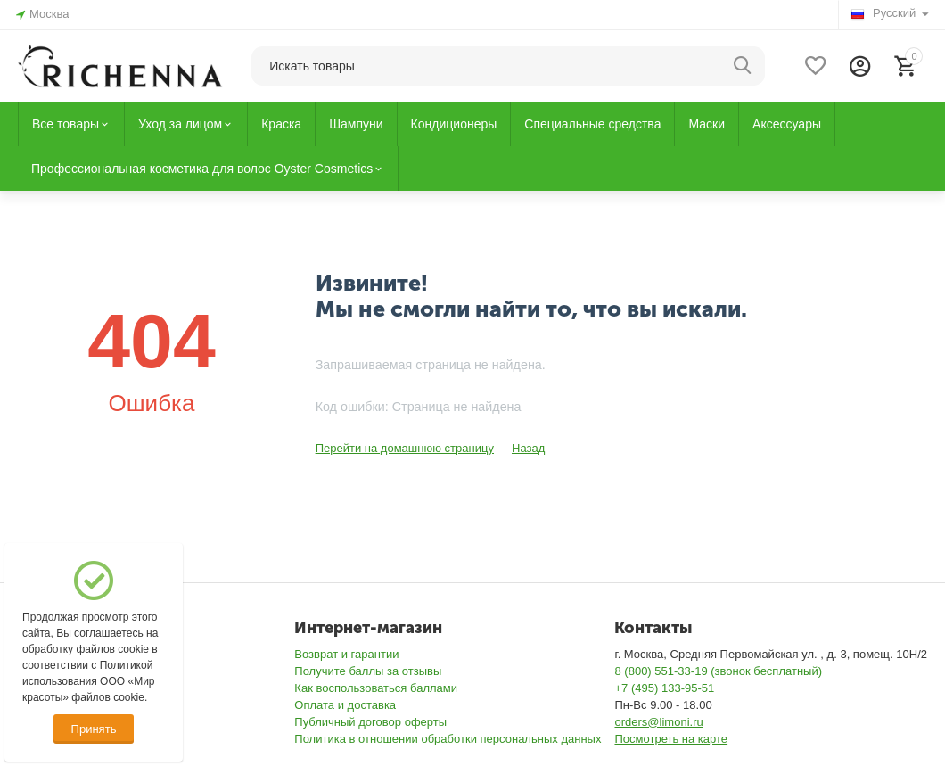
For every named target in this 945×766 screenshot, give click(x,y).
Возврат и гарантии (346, 654)
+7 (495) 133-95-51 (664, 688)
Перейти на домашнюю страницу (405, 448)
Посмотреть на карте (670, 738)
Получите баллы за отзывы (367, 671)
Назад (528, 448)
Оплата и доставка (345, 705)
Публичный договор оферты (370, 722)
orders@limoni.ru (658, 722)
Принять (94, 729)
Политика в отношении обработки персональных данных (447, 738)
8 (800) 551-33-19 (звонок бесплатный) (718, 671)
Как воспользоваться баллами (375, 688)
